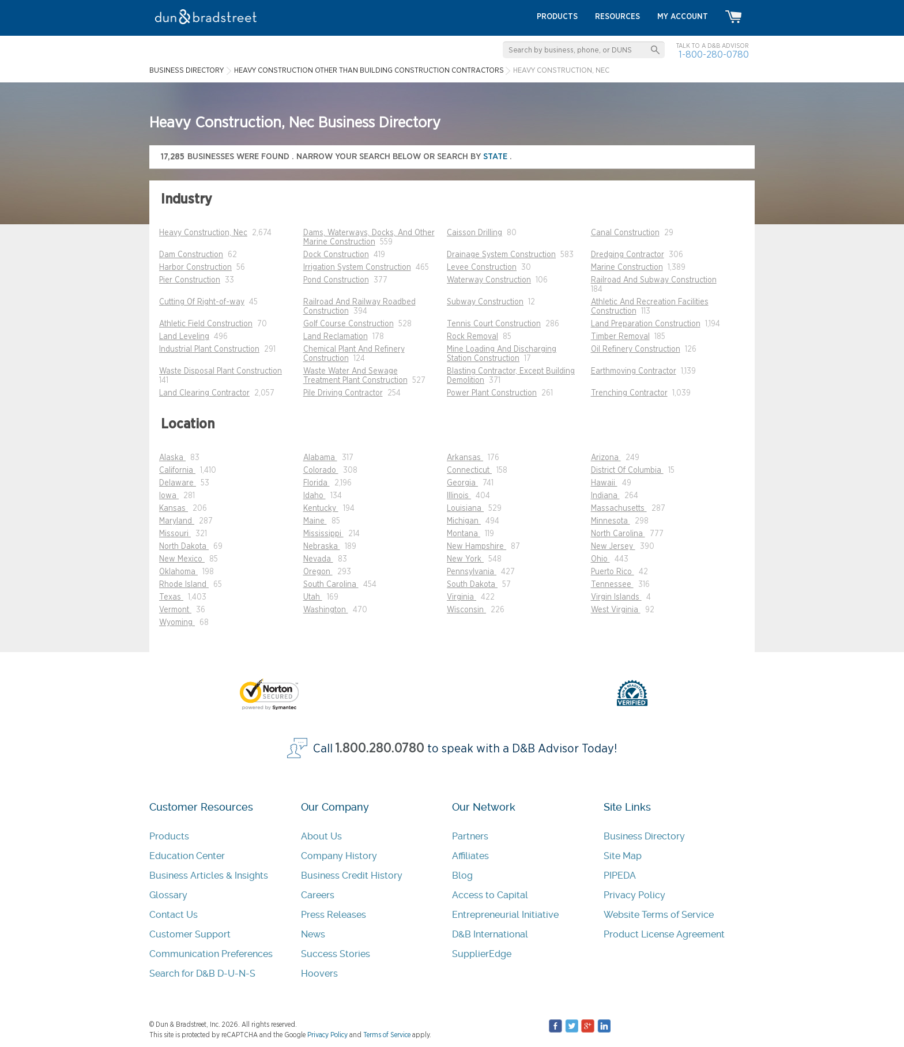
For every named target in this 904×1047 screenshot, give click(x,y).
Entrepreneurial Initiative (505, 914)
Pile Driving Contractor (343, 393)
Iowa (169, 496)
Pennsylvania (471, 572)
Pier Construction (189, 280)
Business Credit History (351, 875)
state (496, 156)
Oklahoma (178, 572)
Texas (171, 597)
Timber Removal (620, 337)
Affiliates (470, 855)
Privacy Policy (634, 895)
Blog (462, 875)
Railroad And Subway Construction (654, 280)
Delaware (177, 483)
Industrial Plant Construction (209, 349)
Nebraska (321, 547)
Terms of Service (386, 1034)
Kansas (173, 508)
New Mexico (182, 559)
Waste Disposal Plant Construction (220, 371)
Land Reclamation (335, 337)
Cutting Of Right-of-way (201, 302)
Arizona (606, 458)
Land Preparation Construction (645, 324)
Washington (325, 610)
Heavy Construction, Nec (203, 233)
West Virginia (616, 610)
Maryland (176, 521)
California (177, 470)
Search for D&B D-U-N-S (202, 973)
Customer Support (190, 934)
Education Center (187, 855)
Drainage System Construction (501, 255)
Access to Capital (490, 895)
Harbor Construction (195, 267)
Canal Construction (625, 233)
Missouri (175, 534)
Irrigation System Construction (357, 267)
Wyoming (177, 623)
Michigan (464, 521)
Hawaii (604, 483)
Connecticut (469, 470)
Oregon (318, 572)
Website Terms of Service (659, 914)
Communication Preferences (211, 953)
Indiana (605, 496)
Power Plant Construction (492, 393)
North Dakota (184, 547)
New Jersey (613, 547)
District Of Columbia (627, 470)
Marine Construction (627, 267)
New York (465, 559)
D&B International (490, 934)
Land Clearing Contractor (204, 393)
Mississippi (323, 534)
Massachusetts (619, 508)
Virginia (461, 597)
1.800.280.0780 (380, 748)
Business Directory (644, 836)
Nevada (318, 559)
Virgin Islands (616, 597)
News (313, 934)
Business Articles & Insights (208, 875)
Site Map (623, 855)
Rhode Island (184, 585)
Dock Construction (336, 255)
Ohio (600, 559)
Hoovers (319, 973)
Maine (315, 521)
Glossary (168, 895)
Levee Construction (482, 267)
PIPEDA (620, 875)
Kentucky (320, 508)
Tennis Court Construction (494, 324)
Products (169, 836)
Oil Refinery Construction (635, 349)
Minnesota (610, 521)
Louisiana (465, 508)
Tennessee (612, 585)
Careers (317, 895)
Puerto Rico (612, 572)
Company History (339, 855)
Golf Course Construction (348, 324)
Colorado (320, 470)
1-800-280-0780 (714, 54)
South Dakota (472, 585)
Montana (463, 534)
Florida (316, 483)
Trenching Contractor (629, 393)
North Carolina (618, 534)
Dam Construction (191, 255)
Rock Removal (472, 337)
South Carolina (331, 585)
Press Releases (333, 914)
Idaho (314, 496)
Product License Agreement (664, 934)
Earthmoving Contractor (633, 371)
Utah (312, 597)
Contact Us (173, 914)
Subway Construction (485, 302)
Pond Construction (336, 280)
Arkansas (465, 458)
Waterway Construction (489, 280)
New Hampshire (476, 547)
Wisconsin (466, 610)
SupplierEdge (481, 953)
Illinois (459, 496)
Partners (470, 836)
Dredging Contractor (627, 255)
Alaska (172, 458)
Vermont (175, 610)
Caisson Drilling (474, 233)
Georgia (462, 483)
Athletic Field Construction (206, 324)
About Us (321, 836)
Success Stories (335, 953)
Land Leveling (184, 337)
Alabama (320, 458)
